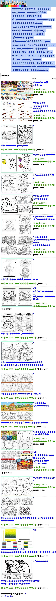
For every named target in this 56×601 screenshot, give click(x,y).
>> (12, 596)
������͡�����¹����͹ (5, 7)
